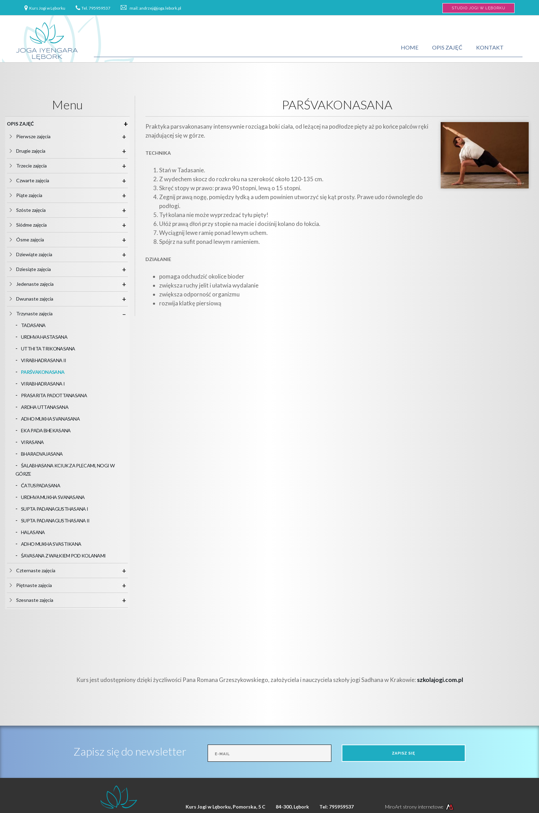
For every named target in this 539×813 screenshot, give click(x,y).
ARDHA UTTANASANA (44, 407)
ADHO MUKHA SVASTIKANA (51, 544)
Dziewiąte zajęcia (37, 254)
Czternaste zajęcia (38, 570)
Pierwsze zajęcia (36, 136)
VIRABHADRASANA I (43, 384)
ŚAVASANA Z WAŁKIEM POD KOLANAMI (63, 556)
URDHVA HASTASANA (44, 337)
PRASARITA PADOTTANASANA (54, 395)
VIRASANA (32, 442)
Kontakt (490, 47)
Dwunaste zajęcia (37, 298)
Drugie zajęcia (33, 151)
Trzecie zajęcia (34, 165)
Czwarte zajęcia (35, 180)
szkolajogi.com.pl (440, 679)
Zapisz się (403, 753)
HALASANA (33, 532)
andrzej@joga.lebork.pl (160, 8)
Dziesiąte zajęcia (36, 269)
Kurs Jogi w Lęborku (47, 8)
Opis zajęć (447, 47)
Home (409, 47)
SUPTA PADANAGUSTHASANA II (55, 520)
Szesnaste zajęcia (37, 600)
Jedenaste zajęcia (37, 284)
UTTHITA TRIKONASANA (48, 348)
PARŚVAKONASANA (42, 372)
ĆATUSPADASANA (40, 485)
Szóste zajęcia (33, 210)
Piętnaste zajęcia (36, 585)
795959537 (99, 8)
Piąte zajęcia (32, 195)
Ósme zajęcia (33, 239)
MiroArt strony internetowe (420, 807)
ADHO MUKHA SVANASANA (50, 419)
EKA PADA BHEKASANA (45, 430)
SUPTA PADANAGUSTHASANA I (54, 509)
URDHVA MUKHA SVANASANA (53, 497)
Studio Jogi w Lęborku (478, 8)
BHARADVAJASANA (42, 454)
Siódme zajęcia (34, 224)
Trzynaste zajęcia (37, 313)
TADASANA (33, 325)
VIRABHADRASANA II (43, 360)
